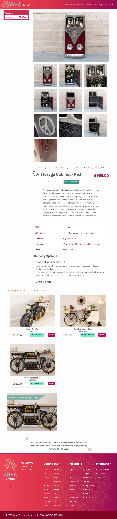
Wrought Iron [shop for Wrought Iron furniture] (89, 497)
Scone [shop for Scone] (57, 497)
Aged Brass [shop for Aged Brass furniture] (74, 469)
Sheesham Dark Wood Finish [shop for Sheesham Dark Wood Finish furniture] (74, 501)
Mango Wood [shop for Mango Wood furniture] (88, 485)
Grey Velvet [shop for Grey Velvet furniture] (87, 477)
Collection (39, 238)
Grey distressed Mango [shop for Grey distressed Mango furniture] (74, 481)
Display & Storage (80, 4)
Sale (100, 4)
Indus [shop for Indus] (56, 485)
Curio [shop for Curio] (56, 473)
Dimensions (40, 233)
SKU (37, 227)
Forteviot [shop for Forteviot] (48, 485)
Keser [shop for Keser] (56, 489)
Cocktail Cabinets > (55, 168)
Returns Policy (102, 473)
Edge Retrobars (69, 238)
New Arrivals (66, 4)
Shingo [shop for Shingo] (47, 501)
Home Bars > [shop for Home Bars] (42, 290)
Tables (96, 4)
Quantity (51, 182)
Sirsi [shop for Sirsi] (56, 501)
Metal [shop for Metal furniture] (72, 489)
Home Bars (72, 4)
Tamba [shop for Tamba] (57, 505)
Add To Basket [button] (37, 335)
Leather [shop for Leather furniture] (86, 481)
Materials (39, 244)
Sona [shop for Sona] (46, 505)
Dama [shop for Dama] (46, 477)
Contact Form (27, 469)
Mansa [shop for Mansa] (47, 493)
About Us (100, 477)
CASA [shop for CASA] (46, 473)
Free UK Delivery (103, 469)
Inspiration (104, 4)
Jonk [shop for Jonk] (46, 489)
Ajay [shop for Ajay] (46, 469)
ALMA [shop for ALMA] (56, 469)
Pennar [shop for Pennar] (47, 497)
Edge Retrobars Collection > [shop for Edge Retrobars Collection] (24, 290)
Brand (37, 250)
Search (23, 17)
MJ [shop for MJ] (55, 493)
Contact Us (111, 4)
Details (51, 335)
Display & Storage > (40, 168)
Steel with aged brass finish (87, 244)
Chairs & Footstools (89, 4)
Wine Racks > (82, 168)
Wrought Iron (69, 244)
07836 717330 (27, 463)
